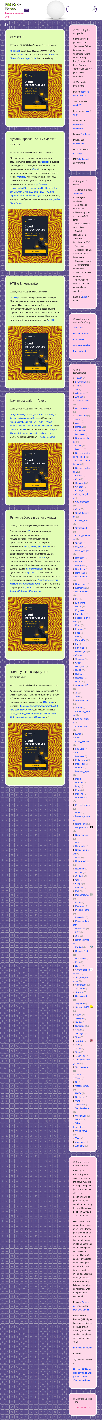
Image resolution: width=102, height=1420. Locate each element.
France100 (82, 640)
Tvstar (79, 1078)
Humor (80, 681)
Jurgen (80, 708)
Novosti (80, 872)
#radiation (83, 159)
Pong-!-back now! (49, 45)
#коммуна (53, 580)
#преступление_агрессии (22, 195)
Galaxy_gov (82, 651)
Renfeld (80, 947)
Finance (80, 629)
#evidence (85, 134)
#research (50, 437)
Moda (79, 790)
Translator (78, 328)
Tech (79, 1052)
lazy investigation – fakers (28, 400)
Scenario (81, 988)
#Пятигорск (39, 717)
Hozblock (81, 678)
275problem (82, 382)
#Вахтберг (43, 580)
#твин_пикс (27, 717)
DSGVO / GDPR (81, 1310)
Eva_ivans (81, 603)
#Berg (13, 58)
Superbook (82, 1026)
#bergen (32, 414)
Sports (80, 1015)
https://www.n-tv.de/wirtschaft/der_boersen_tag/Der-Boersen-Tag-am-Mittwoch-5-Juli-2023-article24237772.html (34, 188)
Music (79, 812)
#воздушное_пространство (37, 546)
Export (80, 606)
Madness (81, 756)
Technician (82, 1056)
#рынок (30, 572)
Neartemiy (81, 846)
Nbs (78, 842)
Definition (81, 558)
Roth (79, 962)
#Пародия (48, 702)
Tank (79, 1037)
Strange (80, 1018)
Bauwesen (81, 434)
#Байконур (23, 591)
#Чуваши (39, 195)
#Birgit (23, 414)
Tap (78, 1045)
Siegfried (81, 1003)
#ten (33, 713)
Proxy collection (80, 351)
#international (16, 422)
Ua (78, 1082)
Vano (79, 1101)
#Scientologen (23, 58)
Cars (79, 479)
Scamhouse (82, 985)
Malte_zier (81, 764)
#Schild (19, 54)
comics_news (36, 152)
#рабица (37, 569)
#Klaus (49, 422)
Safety (79, 966)
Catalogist (81, 483)
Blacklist (80, 449)
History (80, 674)
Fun (78, 644)
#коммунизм (16, 584)
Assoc (79, 423)
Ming (79, 786)
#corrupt (51, 429)
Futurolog (81, 648)
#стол (19, 203)
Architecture (82, 416)
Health (80, 670)
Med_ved (81, 782)
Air (78, 389)
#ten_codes (54, 199)
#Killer (34, 58)
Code (79, 509)
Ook (78, 880)
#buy (75, 115)
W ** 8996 (17, 37)
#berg (12, 203)
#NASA (41, 557)
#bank (13, 433)
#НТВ (51, 320)
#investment (48, 426)
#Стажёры (15, 297)
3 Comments (41, 292)
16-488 (80, 378)
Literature (81, 749)
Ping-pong (81, 906)
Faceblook (81, 614)
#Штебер (52, 713)
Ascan (79, 419)
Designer (81, 565)
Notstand (81, 869)
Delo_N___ (82, 562)
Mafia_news (82, 760)
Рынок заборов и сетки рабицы (33, 517)
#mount (13, 418)
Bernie (80, 445)
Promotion (81, 917)
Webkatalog (82, 1116)
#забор (13, 591)
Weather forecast (81, 333)
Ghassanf (81, 659)
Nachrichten (82, 824)
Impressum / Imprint (82, 1348)
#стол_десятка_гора (20, 713)
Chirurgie (81, 490)
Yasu (79, 1138)
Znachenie (81, 1142)
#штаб (44, 713)
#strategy (77, 153)
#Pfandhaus (34, 426)
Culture (80, 543)
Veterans (81, 1104)
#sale (86, 111)
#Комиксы (21, 177)
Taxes (79, 1048)
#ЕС (29, 531)
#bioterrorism (79, 95)
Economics (82, 588)
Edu (78, 599)
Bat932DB (81, 431)
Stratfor (80, 1022)
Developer (81, 569)
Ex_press (81, 610)
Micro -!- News (13, 6)
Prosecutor (82, 928)
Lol (78, 753)
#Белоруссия (35, 591)
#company (78, 128)
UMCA (80, 1093)
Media (79, 779)
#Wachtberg (28, 584)
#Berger (35, 418)
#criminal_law (29, 422)
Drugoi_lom (82, 584)
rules (84, 297)
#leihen (22, 426)
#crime (13, 429)
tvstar (32, 292)
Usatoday (81, 1097)
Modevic (80, 794)
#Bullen (50, 54)
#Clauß (13, 426)
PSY (79, 932)
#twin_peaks (16, 717)
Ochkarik (81, 876)
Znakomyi (81, 1146)
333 (78, 386)
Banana (80, 427)
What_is (80, 1119)
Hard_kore (81, 666)
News (79, 857)
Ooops (80, 884)
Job (78, 696)
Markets (80, 767)
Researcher (82, 958)
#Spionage (15, 51)
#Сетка (29, 569)
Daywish (80, 547)
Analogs (80, 397)
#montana (24, 418)
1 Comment (48, 152)
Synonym (81, 1033)
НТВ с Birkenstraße (24, 283)
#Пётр (35, 169)
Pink (79, 891)
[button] (26, 10)
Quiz (79, 936)
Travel (79, 1075)
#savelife (85, 92)
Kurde (79, 734)
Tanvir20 (80, 1041)
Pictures (80, 887)
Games (80, 655)
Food (79, 633)
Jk (78, 693)
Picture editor (79, 339)
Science (80, 992)
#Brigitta (14, 414)
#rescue (42, 414)
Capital (80, 475)
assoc (33, 409)
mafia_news (35, 45)
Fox (78, 636)
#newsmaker (79, 144)
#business (78, 124)
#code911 (77, 105)
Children (80, 487)
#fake (23, 429)
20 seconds (78, 194)
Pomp (79, 902)
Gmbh (79, 663)
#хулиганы (28, 587)
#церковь (45, 162)
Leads (79, 738)
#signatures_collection (28, 433)
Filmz (79, 625)
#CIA (41, 422)
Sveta (79, 1030)
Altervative (81, 393)
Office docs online (81, 345)
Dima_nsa (81, 573)
